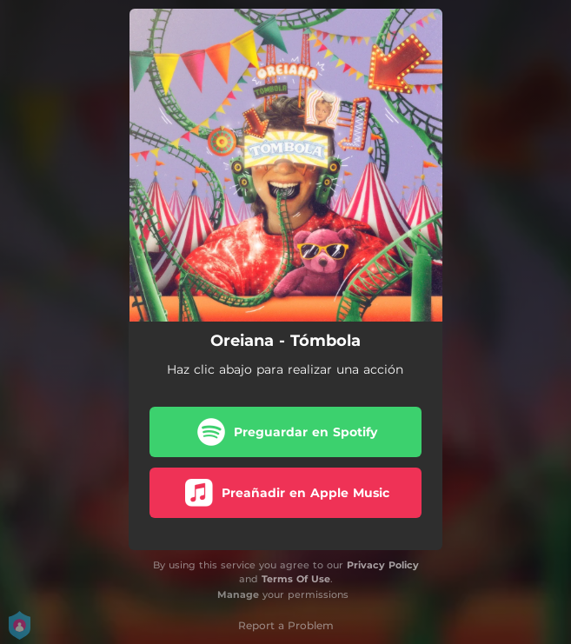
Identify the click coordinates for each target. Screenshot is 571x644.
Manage (238, 594)
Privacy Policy (383, 565)
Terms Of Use (296, 579)
